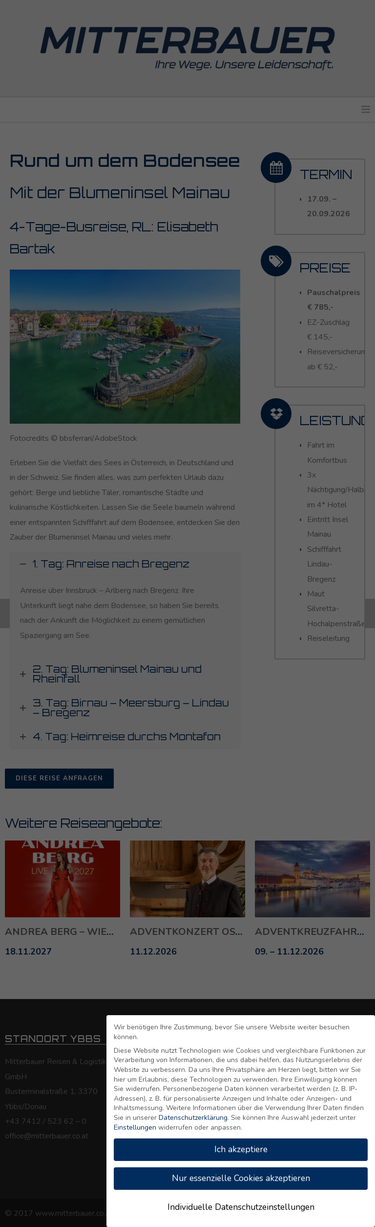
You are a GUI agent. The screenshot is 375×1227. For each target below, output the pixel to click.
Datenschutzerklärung (193, 1117)
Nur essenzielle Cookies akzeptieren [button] (241, 1178)
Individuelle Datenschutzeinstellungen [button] (240, 1207)
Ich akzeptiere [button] (241, 1149)
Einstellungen (135, 1127)
